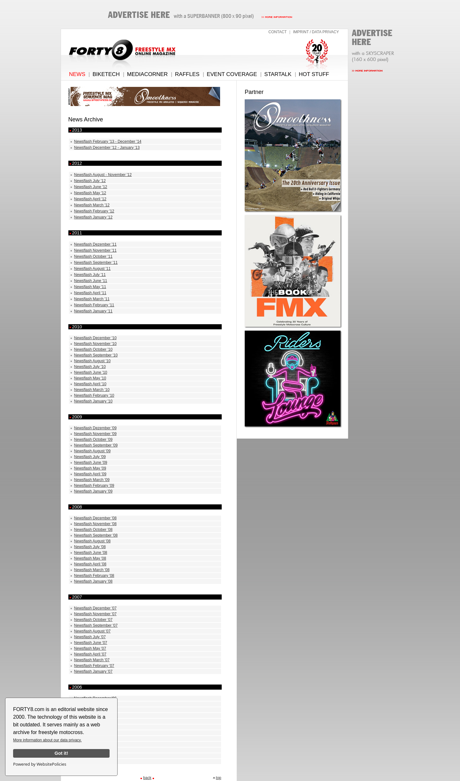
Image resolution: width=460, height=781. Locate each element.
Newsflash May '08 (90, 558)
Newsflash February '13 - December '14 (108, 141)
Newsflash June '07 (90, 642)
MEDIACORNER (147, 74)
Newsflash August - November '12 (103, 174)
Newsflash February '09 (94, 485)
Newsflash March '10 (92, 389)
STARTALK (277, 74)
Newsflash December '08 (95, 518)
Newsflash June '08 (90, 552)
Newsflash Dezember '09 (95, 428)
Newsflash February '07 (94, 665)
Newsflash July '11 (90, 274)
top (216, 778)
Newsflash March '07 (92, 660)
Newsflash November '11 (95, 250)
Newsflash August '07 (92, 631)
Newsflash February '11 (94, 305)
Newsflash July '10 (90, 366)
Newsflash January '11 (93, 311)
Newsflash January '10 (93, 401)
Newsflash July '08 (90, 547)
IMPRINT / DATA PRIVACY (316, 32)
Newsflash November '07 (95, 614)
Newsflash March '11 (92, 299)
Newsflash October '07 (93, 619)
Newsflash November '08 (95, 524)
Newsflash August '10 (92, 361)
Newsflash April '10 (90, 384)
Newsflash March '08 (92, 570)
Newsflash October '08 (93, 529)
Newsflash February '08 (94, 575)
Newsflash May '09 (90, 468)
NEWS (77, 74)
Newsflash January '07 (93, 671)
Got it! (61, 753)
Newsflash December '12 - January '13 (107, 147)
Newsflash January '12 (93, 217)
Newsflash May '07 (90, 648)
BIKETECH (106, 74)
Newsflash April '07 (90, 654)
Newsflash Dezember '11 (95, 244)
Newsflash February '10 (94, 395)
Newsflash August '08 (92, 541)
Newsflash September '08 (96, 535)
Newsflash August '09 (92, 451)
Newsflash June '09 (90, 462)
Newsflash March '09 (92, 480)
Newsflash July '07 (90, 637)
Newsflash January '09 (93, 491)
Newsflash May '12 (90, 193)
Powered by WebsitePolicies (39, 764)
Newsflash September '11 (96, 262)
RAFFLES (187, 74)
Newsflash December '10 (95, 338)
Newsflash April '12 (90, 199)
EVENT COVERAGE (232, 74)
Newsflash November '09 (95, 434)
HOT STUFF (314, 74)
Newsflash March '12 (92, 205)
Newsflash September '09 (96, 445)
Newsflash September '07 (96, 625)
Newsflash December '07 (95, 608)
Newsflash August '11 (92, 268)
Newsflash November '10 (95, 343)
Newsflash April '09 (90, 474)
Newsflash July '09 (90, 457)
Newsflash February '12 (94, 211)
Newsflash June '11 (90, 281)
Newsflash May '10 (90, 378)
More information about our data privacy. (47, 740)
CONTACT (277, 32)
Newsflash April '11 (90, 293)
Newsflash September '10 (96, 355)
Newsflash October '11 (93, 256)
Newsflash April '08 (90, 564)
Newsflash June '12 (90, 187)
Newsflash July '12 (90, 181)
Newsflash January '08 (93, 581)
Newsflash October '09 (93, 439)
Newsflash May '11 (90, 287)
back (147, 778)
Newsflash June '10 (90, 372)
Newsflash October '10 (93, 349)
